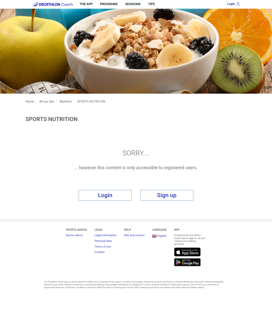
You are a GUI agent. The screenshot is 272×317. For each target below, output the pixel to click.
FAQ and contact (134, 235)
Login (105, 195)
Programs (109, 4)
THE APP (86, 4)
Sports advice (74, 235)
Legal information (106, 235)
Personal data (103, 241)
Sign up (166, 195)
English (159, 236)
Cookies (100, 252)
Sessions (133, 4)
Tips (151, 4)
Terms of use (103, 246)
